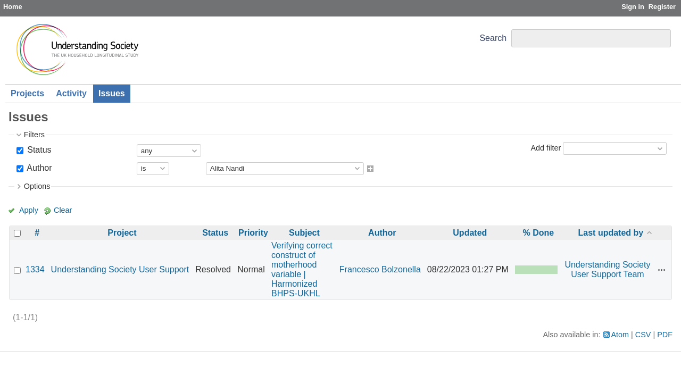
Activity (71, 93)
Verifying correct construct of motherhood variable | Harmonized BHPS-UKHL (302, 269)
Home (12, 7)
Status (38, 149)
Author (38, 167)
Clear (63, 210)
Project (121, 232)
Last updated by (611, 232)
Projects (27, 93)
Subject (304, 232)
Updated (470, 232)
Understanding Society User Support (120, 269)
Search (492, 38)
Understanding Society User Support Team (607, 269)
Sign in (632, 7)
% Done (538, 232)
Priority (253, 232)
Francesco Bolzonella (380, 269)
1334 (35, 269)
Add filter (545, 148)
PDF (664, 334)
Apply (28, 210)
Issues (111, 93)
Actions (662, 269)
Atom (620, 334)
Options (37, 186)
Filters (34, 134)
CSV (643, 334)
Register (662, 7)
